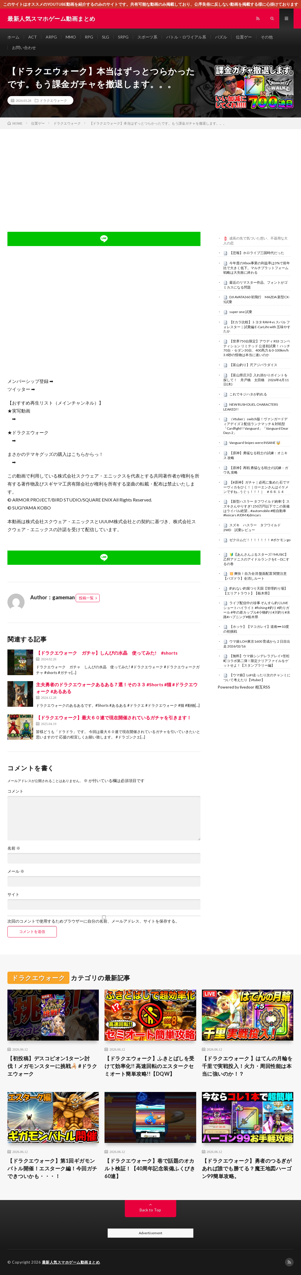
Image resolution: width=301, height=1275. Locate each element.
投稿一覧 (86, 598)
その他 (267, 36)
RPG (89, 36)
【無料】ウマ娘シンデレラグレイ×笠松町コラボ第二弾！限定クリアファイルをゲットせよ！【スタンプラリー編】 (256, 660)
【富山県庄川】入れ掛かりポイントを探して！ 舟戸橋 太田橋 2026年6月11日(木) (256, 380)
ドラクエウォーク (53, 100)
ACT (32, 36)
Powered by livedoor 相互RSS (244, 687)
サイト (13, 894)
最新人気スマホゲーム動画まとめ (71, 1262)
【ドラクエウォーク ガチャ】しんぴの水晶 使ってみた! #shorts (107, 652)
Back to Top (150, 1209)
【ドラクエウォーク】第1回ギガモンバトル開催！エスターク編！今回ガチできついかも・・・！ (52, 1168)
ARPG (51, 36)
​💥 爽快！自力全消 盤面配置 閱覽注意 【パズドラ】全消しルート (255, 575)
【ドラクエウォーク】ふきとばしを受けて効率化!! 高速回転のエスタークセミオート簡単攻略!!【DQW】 (149, 1066)
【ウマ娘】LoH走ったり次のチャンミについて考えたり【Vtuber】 (256, 677)
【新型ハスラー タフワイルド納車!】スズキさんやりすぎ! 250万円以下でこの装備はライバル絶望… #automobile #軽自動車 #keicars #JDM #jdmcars (256, 508)
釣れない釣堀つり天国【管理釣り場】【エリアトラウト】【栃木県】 (255, 590)
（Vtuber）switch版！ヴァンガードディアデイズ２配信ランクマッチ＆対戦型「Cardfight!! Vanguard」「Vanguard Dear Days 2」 (255, 426)
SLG (105, 36)
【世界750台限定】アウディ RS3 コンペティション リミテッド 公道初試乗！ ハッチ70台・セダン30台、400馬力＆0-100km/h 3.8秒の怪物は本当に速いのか (256, 348)
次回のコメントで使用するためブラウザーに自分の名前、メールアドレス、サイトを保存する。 (93, 921)
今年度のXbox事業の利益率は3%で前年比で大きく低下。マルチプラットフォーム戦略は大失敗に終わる (256, 268)
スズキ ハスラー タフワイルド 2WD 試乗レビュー (253, 527)
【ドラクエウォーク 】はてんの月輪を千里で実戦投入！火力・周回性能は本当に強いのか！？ (247, 1066)
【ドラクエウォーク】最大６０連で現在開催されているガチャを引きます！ (113, 717)
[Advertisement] (150, 172)
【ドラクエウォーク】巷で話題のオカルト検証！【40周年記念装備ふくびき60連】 (150, 1168)
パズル (221, 36)
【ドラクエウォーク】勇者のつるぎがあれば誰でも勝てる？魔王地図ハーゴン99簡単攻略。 (247, 1168)
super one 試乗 (240, 312)
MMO (71, 36)
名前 (13, 848)
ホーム (13, 36)
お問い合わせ (24, 47)
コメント (15, 791)
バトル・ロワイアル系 (186, 36)
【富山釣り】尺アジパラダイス (253, 365)
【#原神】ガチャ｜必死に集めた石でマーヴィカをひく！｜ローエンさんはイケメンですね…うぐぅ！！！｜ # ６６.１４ (256, 487)
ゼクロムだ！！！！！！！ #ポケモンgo (259, 540)
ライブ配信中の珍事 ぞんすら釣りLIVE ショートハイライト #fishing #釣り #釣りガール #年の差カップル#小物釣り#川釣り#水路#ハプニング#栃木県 (256, 610)
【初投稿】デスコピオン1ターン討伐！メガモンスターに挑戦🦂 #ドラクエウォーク (52, 1066)
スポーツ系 (147, 36)
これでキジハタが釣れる (248, 394)
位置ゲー (244, 36)
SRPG (123, 36)
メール (15, 871)
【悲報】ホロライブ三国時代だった (256, 253)
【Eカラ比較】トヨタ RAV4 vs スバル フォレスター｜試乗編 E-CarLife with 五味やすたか (256, 327)
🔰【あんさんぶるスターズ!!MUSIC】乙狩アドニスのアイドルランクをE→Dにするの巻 (256, 559)
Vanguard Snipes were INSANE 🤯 (254, 442)
